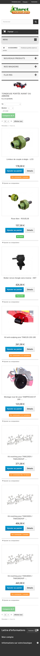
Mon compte (7, 637)
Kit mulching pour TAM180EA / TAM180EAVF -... (20, 577)
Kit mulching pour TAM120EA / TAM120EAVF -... (20, 458)
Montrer (4, 108)
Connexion (34, 1)
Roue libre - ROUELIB (20, 219)
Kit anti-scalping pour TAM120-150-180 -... (20, 338)
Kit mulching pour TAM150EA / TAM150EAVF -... (20, 517)
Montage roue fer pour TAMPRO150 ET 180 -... (20, 398)
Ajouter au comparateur (11, 183)
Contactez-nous (16, 1)
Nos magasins (11, 66)
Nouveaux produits (14, 58)
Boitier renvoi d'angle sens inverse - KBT (20, 278)
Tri (2, 104)
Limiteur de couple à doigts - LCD (20, 159)
